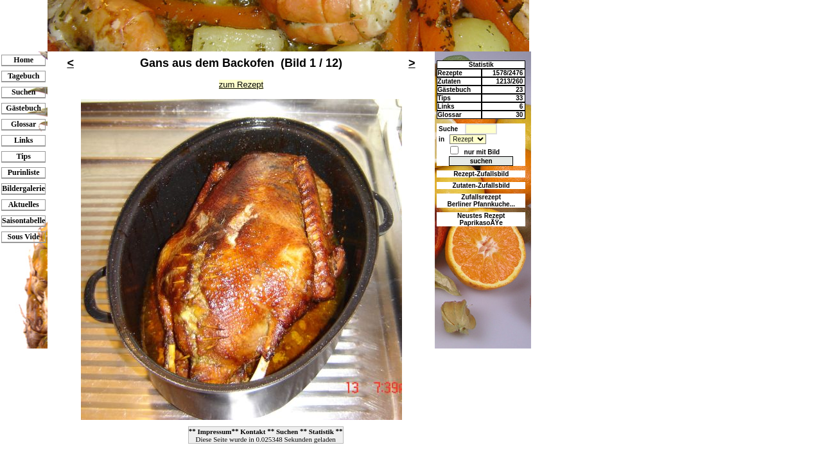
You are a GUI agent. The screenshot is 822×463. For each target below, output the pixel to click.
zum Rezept (241, 84)
